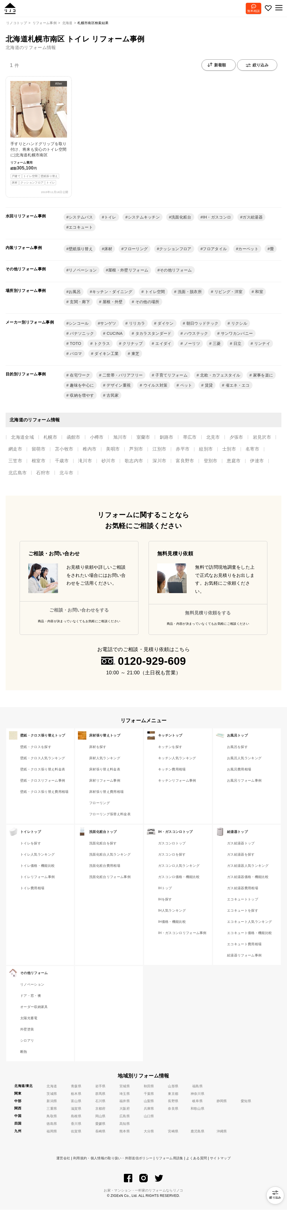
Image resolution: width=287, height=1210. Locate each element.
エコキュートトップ (242, 900)
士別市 (229, 449)
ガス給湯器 (252, 217)
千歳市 (62, 461)
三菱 (216, 344)
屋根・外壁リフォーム (128, 270)
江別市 (159, 449)
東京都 (173, 1094)
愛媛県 (100, 1124)
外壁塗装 (27, 1030)
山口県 (149, 1116)
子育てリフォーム (171, 375)
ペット (185, 385)
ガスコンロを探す (172, 855)
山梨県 (149, 1101)
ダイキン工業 (106, 354)
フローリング (136, 249)
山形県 (173, 1086)
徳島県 (52, 1124)
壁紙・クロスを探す (35, 747)
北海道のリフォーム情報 (31, 47)
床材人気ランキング (104, 758)
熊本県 (124, 1131)
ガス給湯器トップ (241, 844)
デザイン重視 (118, 385)
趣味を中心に (81, 385)
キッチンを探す (170, 747)
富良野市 (185, 461)
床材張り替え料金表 (104, 770)
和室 (258, 292)
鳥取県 (52, 1116)
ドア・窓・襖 (30, 996)
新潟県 (52, 1101)
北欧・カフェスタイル (219, 375)
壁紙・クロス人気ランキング (42, 758)
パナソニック (81, 333)
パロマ (75, 354)
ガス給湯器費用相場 (242, 888)
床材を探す (98, 747)
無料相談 (252, 11)
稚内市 (89, 449)
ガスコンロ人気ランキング (179, 866)
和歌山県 (197, 1109)
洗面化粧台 (181, 217)
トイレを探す (30, 844)
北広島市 (17, 473)
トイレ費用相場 (32, 888)
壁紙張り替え (81, 249)
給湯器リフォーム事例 (244, 956)
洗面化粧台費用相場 (104, 866)
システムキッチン (144, 217)
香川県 (76, 1124)
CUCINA (113, 333)
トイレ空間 (154, 292)
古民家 (112, 395)
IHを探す (165, 900)
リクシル (238, 323)
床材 (108, 249)
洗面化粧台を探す (103, 844)
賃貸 (208, 385)
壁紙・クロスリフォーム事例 (42, 781)
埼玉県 (124, 1094)
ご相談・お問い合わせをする (79, 610)
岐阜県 (197, 1101)
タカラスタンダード (152, 333)
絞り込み (257, 65)
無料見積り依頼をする (208, 613)
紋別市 (206, 449)
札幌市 (50, 437)
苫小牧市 (64, 449)
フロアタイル (215, 249)
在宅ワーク (79, 375)
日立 (237, 344)
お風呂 (75, 292)
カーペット (248, 249)
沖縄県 (222, 1131)
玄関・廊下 (79, 302)
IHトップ (165, 888)
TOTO (75, 344)
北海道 (52, 1086)
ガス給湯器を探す (241, 855)
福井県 (124, 1101)
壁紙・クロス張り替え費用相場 (44, 792)
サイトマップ (220, 1158)
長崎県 (100, 1131)
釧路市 (166, 437)
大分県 (149, 1131)
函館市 (73, 437)
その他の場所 (146, 302)
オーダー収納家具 (34, 1007)
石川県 (100, 1101)
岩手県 (100, 1086)
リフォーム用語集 (169, 1158)
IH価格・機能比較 (172, 922)
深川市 (159, 461)
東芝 (134, 354)
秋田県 (149, 1086)
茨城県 (52, 1094)
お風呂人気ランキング (244, 758)
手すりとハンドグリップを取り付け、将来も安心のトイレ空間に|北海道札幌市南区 (38, 133)
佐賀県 (76, 1131)
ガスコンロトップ (172, 844)
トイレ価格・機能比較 (37, 866)
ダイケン (165, 323)
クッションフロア (175, 249)
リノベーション (83, 270)
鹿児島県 (197, 1131)
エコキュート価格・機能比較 (249, 933)
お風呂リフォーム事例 (244, 781)
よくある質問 (196, 1158)
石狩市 (43, 473)
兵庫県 (149, 1109)
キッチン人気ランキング (177, 758)
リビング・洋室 (228, 292)
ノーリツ (191, 344)
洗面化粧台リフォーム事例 (110, 877)
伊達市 (257, 461)
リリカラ (136, 323)
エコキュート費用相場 (244, 944)
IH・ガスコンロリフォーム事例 (182, 933)
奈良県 (173, 1109)
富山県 (76, 1101)
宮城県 (124, 1086)
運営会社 (63, 1158)
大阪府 (124, 1109)
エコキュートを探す (242, 911)
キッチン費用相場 (172, 770)
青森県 (76, 1086)
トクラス (101, 344)
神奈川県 (197, 1094)
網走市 (15, 449)
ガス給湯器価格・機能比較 (248, 877)
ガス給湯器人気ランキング (248, 866)
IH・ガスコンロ (217, 217)
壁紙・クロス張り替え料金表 (42, 770)
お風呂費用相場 (239, 770)
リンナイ (261, 344)
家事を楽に (262, 375)
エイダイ (163, 344)
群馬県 (100, 1094)
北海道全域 (22, 437)
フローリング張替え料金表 (110, 814)
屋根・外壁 (112, 302)
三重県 (52, 1109)
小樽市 (97, 437)
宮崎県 (173, 1131)
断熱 (23, 1052)
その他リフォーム (176, 270)
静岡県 (222, 1101)
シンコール (79, 323)
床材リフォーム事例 (104, 781)
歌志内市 (134, 461)
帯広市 (190, 437)
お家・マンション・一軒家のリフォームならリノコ (143, 1191)
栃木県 (76, 1094)
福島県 (197, 1086)
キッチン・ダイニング (112, 292)
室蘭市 (143, 437)
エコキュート (81, 227)
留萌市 (38, 449)
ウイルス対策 (154, 385)
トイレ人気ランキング (37, 855)
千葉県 (149, 1094)
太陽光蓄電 (29, 1018)
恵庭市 (233, 461)
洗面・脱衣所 (189, 292)
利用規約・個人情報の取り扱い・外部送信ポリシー (112, 1158)
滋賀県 (76, 1109)
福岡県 (52, 1131)
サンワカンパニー (236, 333)
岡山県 (100, 1116)
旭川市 (120, 437)
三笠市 (15, 461)
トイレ (110, 217)
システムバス (81, 217)
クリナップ (132, 344)
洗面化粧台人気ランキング (110, 855)
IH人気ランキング (172, 911)
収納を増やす (81, 395)
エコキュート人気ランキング (249, 922)
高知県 (124, 1124)
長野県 (173, 1101)
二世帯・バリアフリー (122, 375)
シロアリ (27, 1041)
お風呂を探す (237, 747)
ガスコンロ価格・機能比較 (179, 877)
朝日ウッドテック (202, 323)
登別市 (210, 461)
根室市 (38, 461)
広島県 (124, 1116)
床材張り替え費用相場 (106, 792)
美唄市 (113, 449)
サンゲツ (108, 323)
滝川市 (85, 461)
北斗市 (66, 473)
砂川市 (108, 461)
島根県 (76, 1116)
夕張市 (236, 437)
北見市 (213, 437)
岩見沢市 (262, 437)
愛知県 (246, 1101)
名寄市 (252, 449)
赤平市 (182, 449)
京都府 (100, 1109)
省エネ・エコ (236, 385)
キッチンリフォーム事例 (177, 781)
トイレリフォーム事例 (37, 877)
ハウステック (195, 333)
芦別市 (136, 449)
